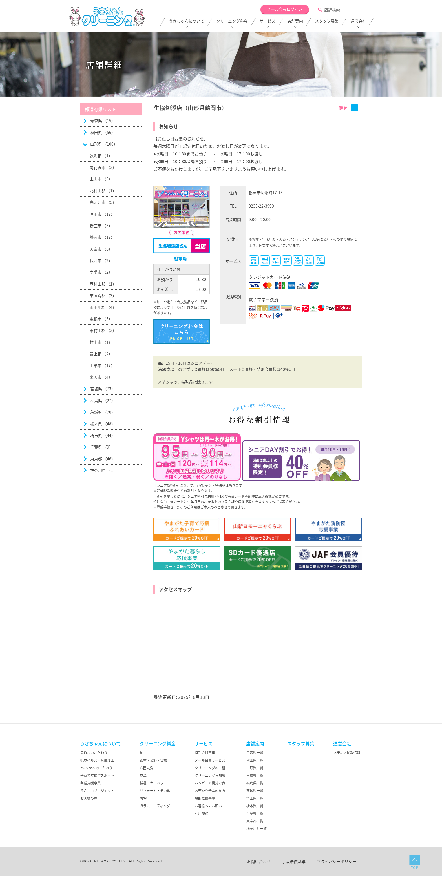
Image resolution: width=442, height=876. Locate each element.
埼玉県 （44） (102, 435)
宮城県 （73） (102, 388)
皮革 (143, 775)
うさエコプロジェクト (97, 790)
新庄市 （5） (101, 225)
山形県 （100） (104, 144)
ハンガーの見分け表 (210, 783)
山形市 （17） (102, 365)
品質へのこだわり (93, 752)
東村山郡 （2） (103, 330)
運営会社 (358, 21)
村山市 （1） (101, 342)
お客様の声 (88, 798)
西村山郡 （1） (103, 284)
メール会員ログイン (284, 9)
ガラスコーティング (155, 805)
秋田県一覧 (254, 760)
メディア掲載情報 (346, 752)
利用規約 (201, 813)
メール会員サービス (210, 760)
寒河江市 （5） (103, 202)
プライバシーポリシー (336, 861)
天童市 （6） (101, 249)
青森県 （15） (102, 120)
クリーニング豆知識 (210, 775)
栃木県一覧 (254, 805)
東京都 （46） (102, 459)
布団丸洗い (148, 767)
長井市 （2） (101, 260)
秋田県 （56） (102, 132)
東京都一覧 (254, 821)
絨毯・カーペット (153, 783)
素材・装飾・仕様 (153, 760)
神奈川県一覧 (256, 828)
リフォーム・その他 (155, 790)
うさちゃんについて (186, 21)
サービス (267, 21)
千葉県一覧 (254, 813)
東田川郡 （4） (103, 307)
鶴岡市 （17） (102, 237)
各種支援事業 (90, 783)
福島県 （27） (102, 400)
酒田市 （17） (102, 214)
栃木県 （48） (102, 424)
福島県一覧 (254, 783)
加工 (143, 752)
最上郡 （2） (101, 353)
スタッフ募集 (327, 21)
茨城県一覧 (254, 790)
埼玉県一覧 (254, 798)
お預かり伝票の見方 (210, 790)
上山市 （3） (101, 179)
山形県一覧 (254, 767)
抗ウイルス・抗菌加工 (97, 760)
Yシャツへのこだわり (96, 767)
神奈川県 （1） (103, 470)
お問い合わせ (259, 861)
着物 (143, 798)
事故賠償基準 (205, 798)
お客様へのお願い (208, 805)
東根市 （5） (101, 319)
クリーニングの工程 (210, 767)
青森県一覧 (254, 752)
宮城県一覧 (254, 775)
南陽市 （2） (101, 272)
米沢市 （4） (101, 377)
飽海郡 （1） (101, 156)
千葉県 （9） (101, 447)
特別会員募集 (205, 752)
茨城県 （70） (102, 412)
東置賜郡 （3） (103, 295)
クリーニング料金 (232, 21)
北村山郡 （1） (103, 190)
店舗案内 (295, 21)
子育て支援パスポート (97, 775)
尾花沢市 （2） (103, 167)
